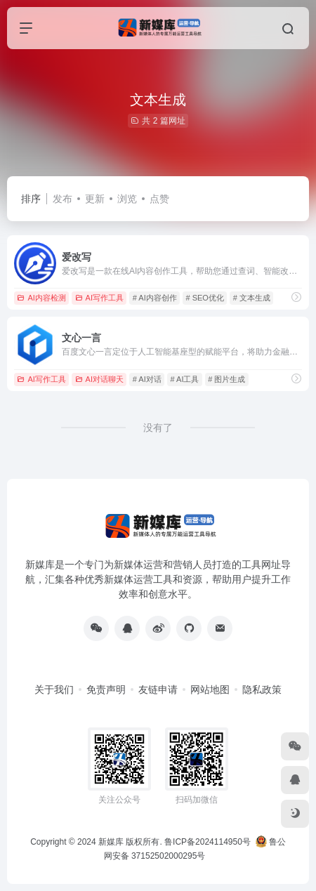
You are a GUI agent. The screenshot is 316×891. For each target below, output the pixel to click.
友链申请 (158, 689)
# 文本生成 (251, 297)
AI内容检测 (41, 297)
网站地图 (210, 689)
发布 (62, 198)
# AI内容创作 (155, 297)
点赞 (159, 198)
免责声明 (106, 689)
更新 (95, 198)
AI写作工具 (99, 297)
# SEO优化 (205, 297)
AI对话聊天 (99, 379)
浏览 (127, 198)
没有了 (158, 427)
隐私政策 (262, 689)
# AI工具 (185, 379)
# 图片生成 (226, 379)
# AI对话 (147, 379)
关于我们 (54, 689)
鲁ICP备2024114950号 (207, 842)
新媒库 (111, 842)
